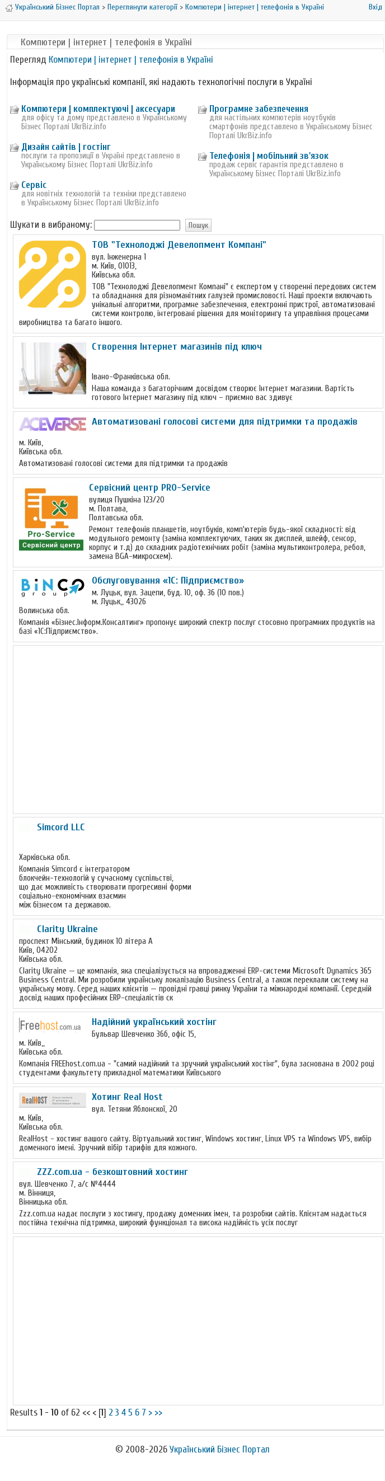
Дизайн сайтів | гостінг (66, 147)
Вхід (375, 7)
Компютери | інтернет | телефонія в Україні (254, 7)
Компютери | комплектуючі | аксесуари (98, 109)
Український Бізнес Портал (57, 7)
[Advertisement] (198, 729)
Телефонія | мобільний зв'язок (268, 156)
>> (158, 1412)
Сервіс (33, 185)
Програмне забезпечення (258, 109)
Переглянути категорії (142, 7)
